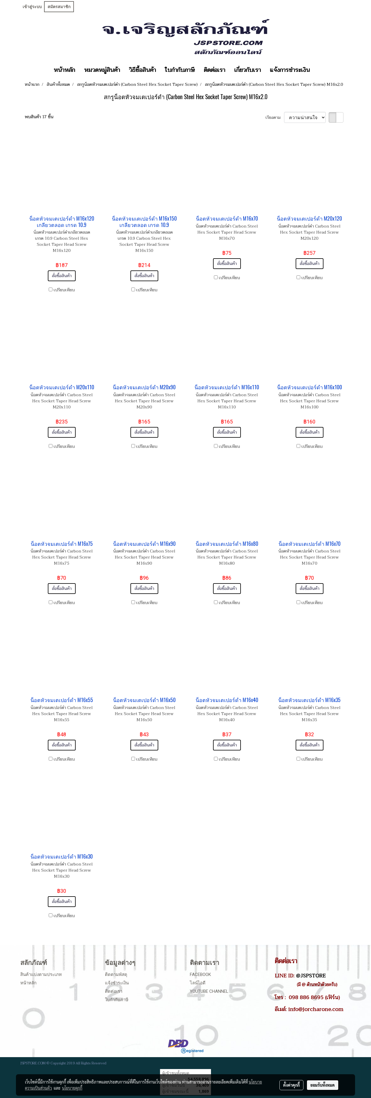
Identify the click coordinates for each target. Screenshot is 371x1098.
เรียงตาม (274, 117)
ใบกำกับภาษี (180, 70)
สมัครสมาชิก (59, 6)
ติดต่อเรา (214, 70)
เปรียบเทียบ (64, 290)
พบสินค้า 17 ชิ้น (39, 117)
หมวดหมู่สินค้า (102, 70)
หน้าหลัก (64, 70)
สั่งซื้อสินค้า (62, 275)
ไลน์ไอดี (197, 983)
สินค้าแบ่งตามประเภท (41, 974)
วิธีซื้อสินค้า (142, 70)
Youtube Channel (209, 991)
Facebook (200, 974)
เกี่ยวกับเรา (247, 70)
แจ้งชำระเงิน (117, 983)
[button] (319, 70)
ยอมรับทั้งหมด (322, 1085)
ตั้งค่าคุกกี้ (291, 1085)
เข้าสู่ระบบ (32, 6)
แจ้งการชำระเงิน (290, 70)
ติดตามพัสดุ (116, 974)
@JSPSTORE (311, 975)
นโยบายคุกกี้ (72, 1087)
